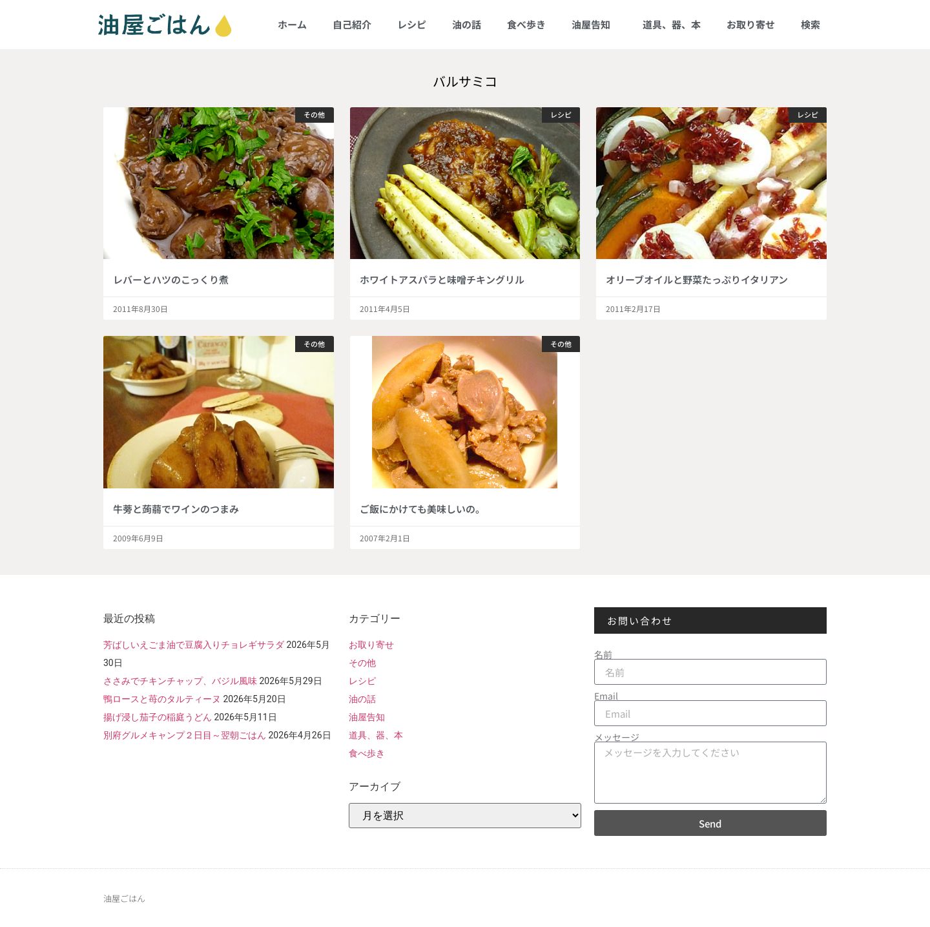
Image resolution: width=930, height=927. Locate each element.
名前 (603, 654)
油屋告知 (594, 24)
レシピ (411, 24)
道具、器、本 (672, 24)
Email (606, 695)
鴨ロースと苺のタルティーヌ (162, 699)
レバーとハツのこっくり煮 (171, 279)
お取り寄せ (751, 24)
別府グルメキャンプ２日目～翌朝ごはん (184, 735)
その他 (362, 663)
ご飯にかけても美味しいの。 (422, 509)
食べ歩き (526, 24)
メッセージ (616, 737)
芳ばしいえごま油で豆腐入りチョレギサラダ (193, 645)
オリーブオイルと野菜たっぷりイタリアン (697, 279)
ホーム (292, 24)
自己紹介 (352, 24)
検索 (810, 24)
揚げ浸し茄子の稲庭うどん (157, 717)
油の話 (466, 24)
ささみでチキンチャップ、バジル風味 (180, 681)
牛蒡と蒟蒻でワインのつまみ (176, 509)
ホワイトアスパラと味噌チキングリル (442, 279)
